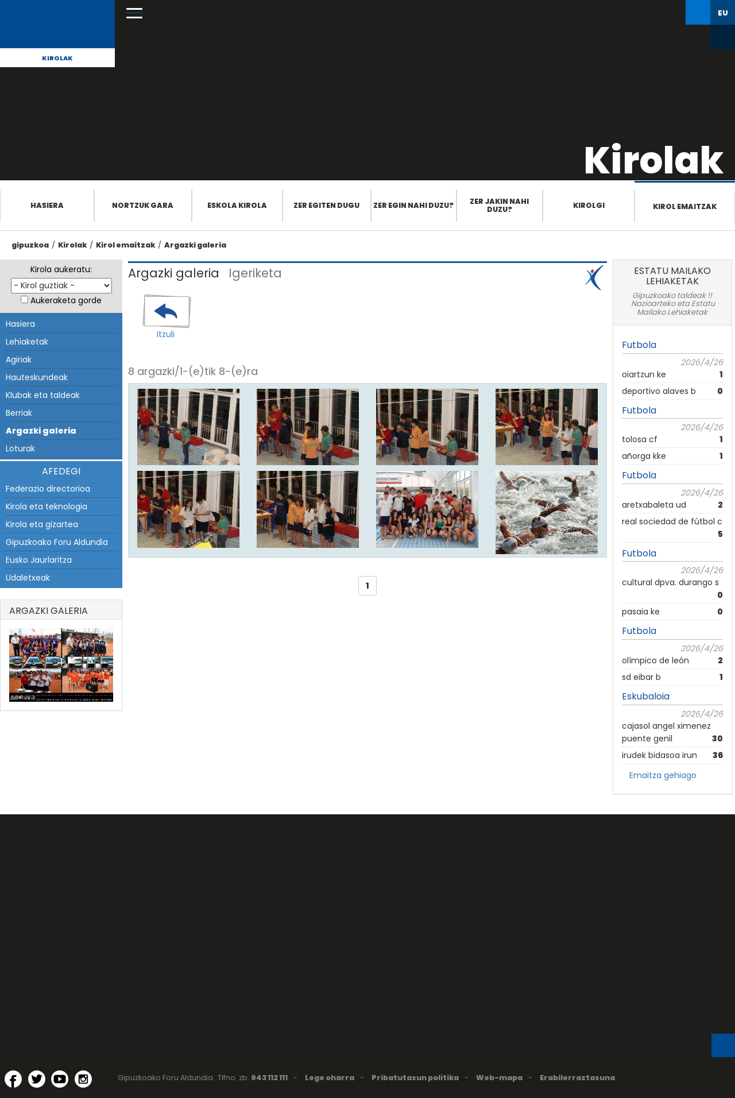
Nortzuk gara (142, 205)
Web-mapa (499, 1077)
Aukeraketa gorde (66, 300)
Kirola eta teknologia (46, 506)
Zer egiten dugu (326, 205)
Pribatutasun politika (415, 1077)
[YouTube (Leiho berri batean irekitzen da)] (59, 1079)
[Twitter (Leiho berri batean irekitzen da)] (36, 1079)
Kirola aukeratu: (61, 269)
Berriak (19, 413)
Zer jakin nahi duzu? (499, 205)
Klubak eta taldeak (43, 395)
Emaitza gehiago (663, 775)
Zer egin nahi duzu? (413, 205)
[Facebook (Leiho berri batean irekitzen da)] (13, 1079)
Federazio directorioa (48, 488)
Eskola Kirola (237, 205)
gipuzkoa (30, 245)
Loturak (20, 448)
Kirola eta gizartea (42, 524)
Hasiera (47, 205)
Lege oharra (329, 1077)
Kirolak (57, 58)
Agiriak (19, 359)
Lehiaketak (27, 341)
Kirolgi (589, 205)
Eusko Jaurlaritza (39, 560)
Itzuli (166, 334)
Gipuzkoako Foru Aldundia (57, 542)
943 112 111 (269, 1077)
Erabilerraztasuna (577, 1077)
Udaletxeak (28, 577)
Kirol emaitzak (685, 206)
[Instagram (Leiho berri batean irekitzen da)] (83, 1079)
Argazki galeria (195, 245)
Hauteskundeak (37, 377)
